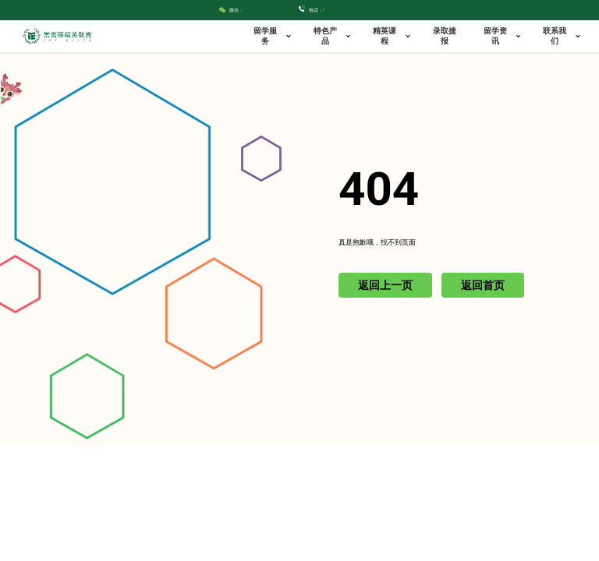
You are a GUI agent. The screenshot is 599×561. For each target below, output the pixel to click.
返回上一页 (385, 285)
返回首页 (483, 285)
